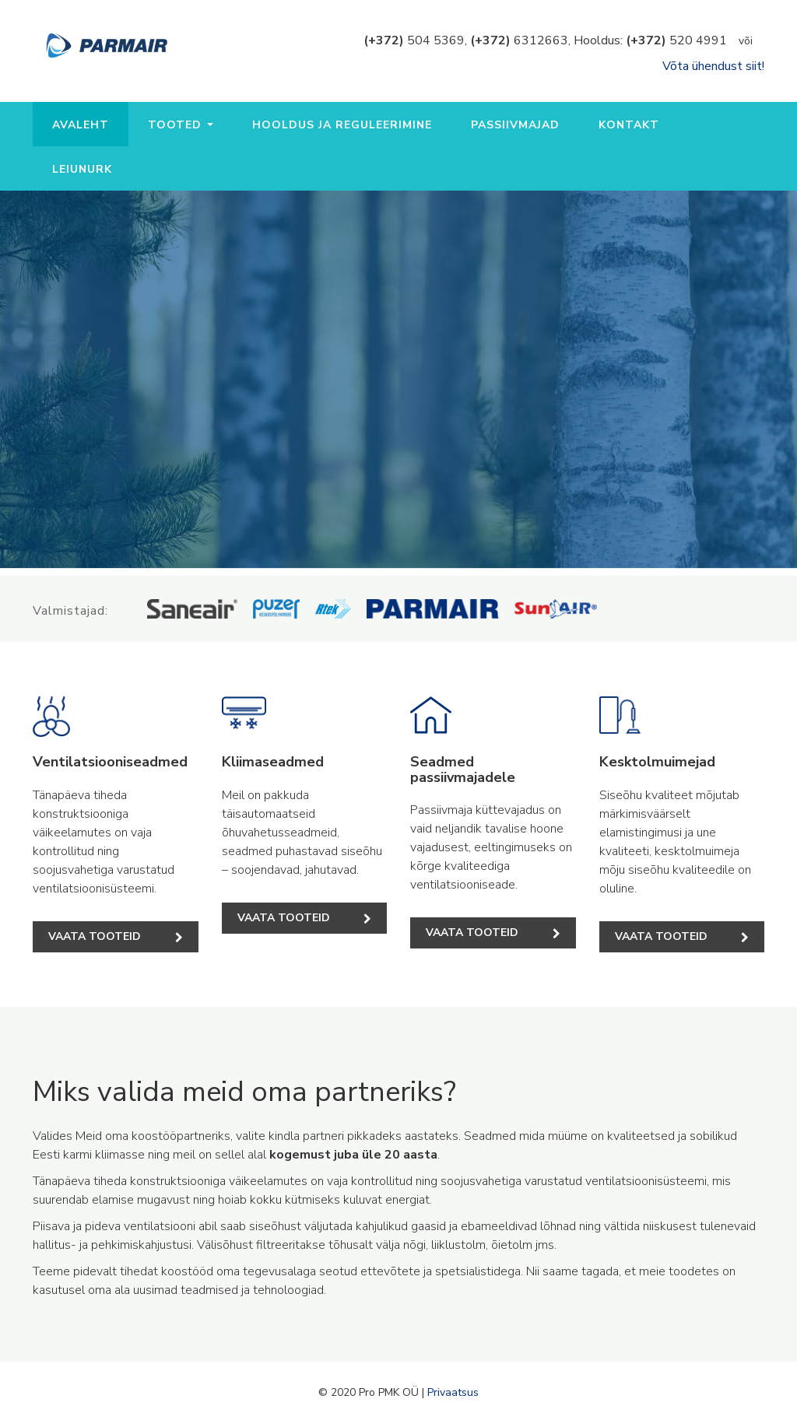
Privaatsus (453, 1392)
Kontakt (629, 124)
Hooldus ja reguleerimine (342, 124)
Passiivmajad (515, 124)
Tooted (180, 124)
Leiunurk (82, 169)
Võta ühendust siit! (713, 66)
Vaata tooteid (115, 936)
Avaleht (80, 124)
